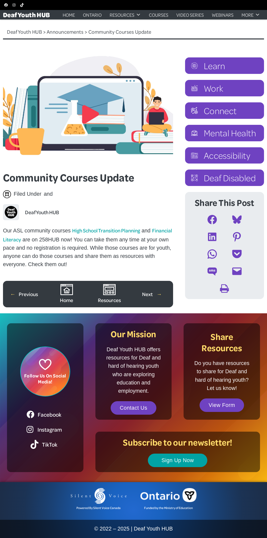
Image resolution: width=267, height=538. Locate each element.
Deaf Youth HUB (26, 14)
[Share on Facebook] (212, 219)
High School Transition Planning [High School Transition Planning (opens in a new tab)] (106, 230)
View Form (222, 405)
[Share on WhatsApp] (212, 254)
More (251, 14)
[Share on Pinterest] (237, 236)
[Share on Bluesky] (237, 219)
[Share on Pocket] (237, 254)
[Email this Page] (237, 271)
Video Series (190, 15)
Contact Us (133, 408)
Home (69, 15)
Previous (28, 294)
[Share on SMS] (212, 271)
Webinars (223, 15)
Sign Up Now (178, 460)
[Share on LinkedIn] (212, 236)
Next (147, 294)
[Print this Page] (224, 288)
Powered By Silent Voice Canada (98, 508)
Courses (158, 15)
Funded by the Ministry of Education (168, 508)
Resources (125, 14)
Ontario (92, 15)
